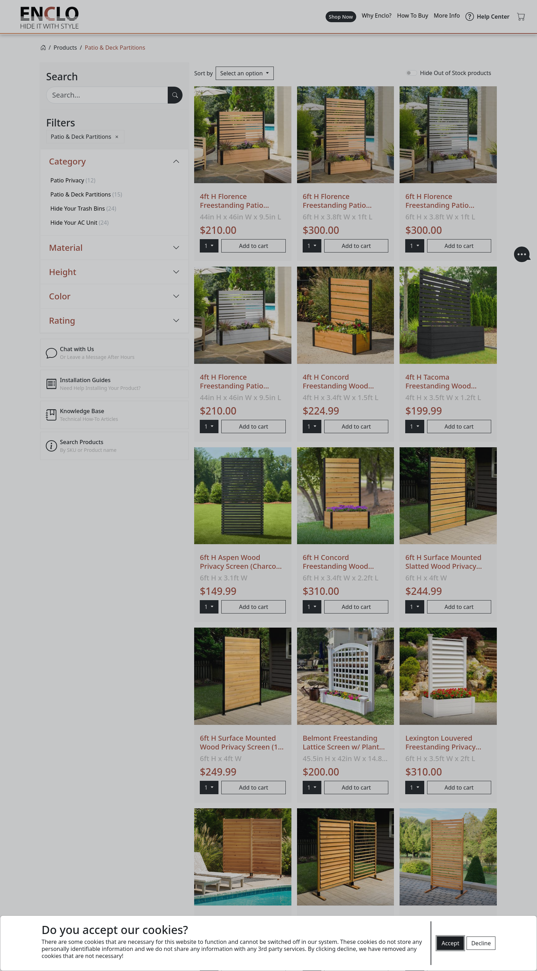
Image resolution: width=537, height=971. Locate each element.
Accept (450, 943)
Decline (481, 943)
